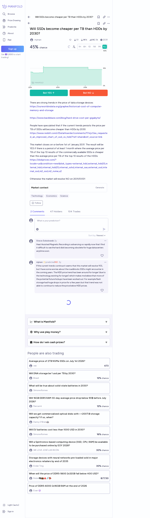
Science (64, 196)
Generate (100, 187)
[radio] (80, 47)
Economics (51, 196)
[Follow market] (99, 23)
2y (55, 241)
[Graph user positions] (74, 46)
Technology (37, 196)
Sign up (12, 48)
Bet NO (88, 92)
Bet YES (49, 92)
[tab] (37, 211)
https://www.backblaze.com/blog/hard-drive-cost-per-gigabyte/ (65, 117)
